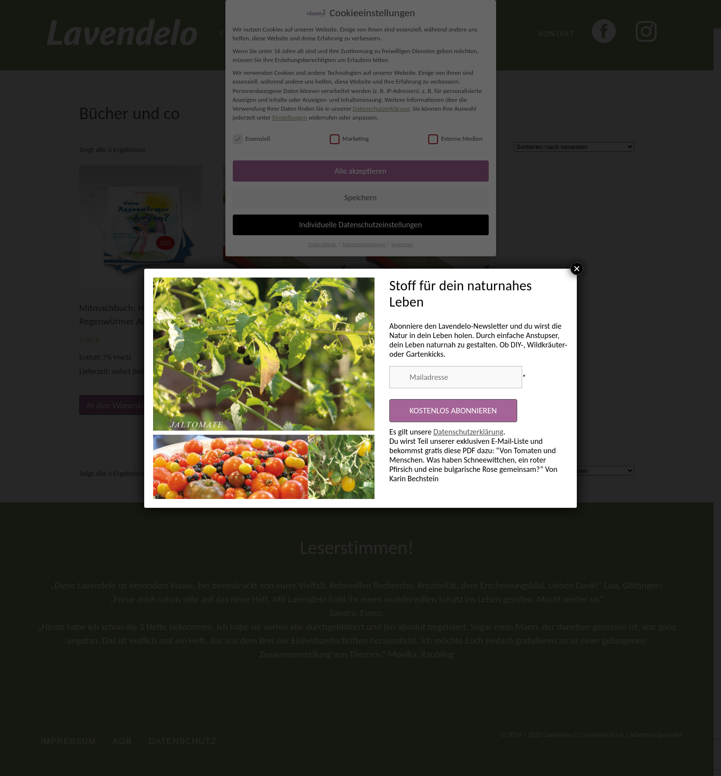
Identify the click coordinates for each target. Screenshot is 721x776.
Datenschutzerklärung (468, 431)
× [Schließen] (576, 268)
